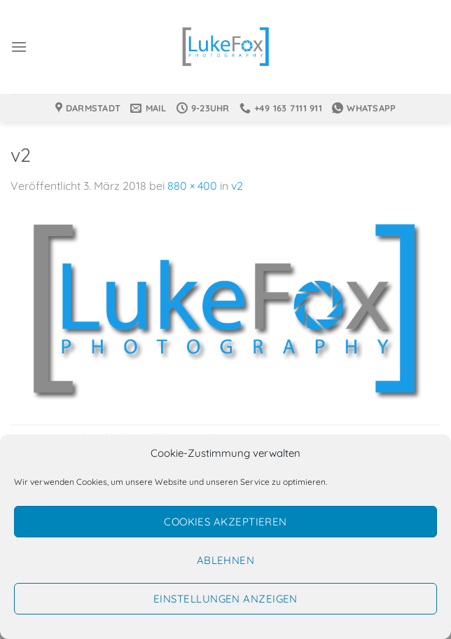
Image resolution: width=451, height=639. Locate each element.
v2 (237, 186)
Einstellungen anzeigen (225, 598)
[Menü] (19, 46)
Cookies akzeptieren (225, 521)
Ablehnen (226, 560)
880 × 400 (192, 186)
